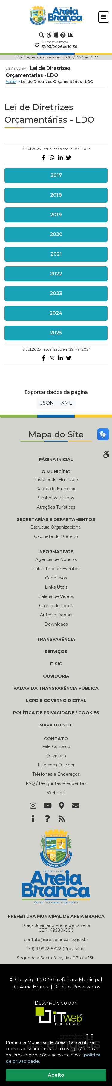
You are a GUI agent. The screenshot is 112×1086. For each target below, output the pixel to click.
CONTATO (56, 738)
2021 (56, 254)
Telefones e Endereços (56, 774)
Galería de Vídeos (56, 596)
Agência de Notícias (56, 559)
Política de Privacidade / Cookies (56, 712)
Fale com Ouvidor (56, 765)
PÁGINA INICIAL (56, 459)
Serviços (56, 651)
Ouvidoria (56, 755)
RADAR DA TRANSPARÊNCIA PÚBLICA (56, 688)
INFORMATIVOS (56, 551)
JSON (47, 403)
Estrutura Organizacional (56, 527)
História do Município (56, 479)
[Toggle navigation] (103, 17)
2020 (56, 234)
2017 (56, 175)
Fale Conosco (56, 746)
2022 (56, 274)
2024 (56, 313)
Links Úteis (56, 587)
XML (66, 403)
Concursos (56, 578)
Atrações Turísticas (56, 507)
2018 (56, 195)
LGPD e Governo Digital (56, 700)
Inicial (11, 81)
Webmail (56, 792)
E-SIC (56, 664)
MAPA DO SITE (56, 725)
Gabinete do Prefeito (56, 536)
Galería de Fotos (56, 605)
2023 (56, 293)
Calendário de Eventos (56, 568)
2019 (56, 214)
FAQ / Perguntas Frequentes (56, 783)
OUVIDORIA (56, 676)
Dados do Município (56, 488)
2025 (56, 333)
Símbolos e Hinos (56, 498)
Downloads (56, 624)
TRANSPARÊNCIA (56, 639)
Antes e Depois (56, 615)
